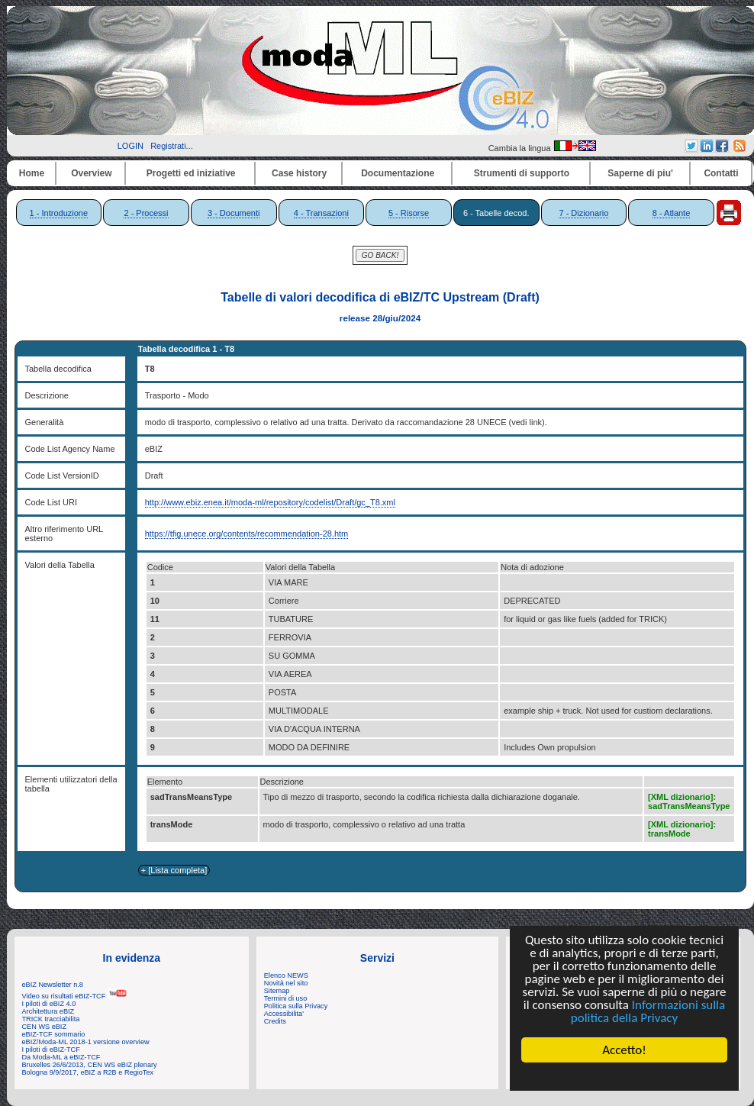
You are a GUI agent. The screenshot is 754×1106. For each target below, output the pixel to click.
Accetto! (624, 1050)
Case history (299, 173)
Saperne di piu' (640, 173)
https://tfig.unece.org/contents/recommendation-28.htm (247, 533)
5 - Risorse (408, 213)
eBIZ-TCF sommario (53, 1034)
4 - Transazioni (321, 213)
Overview (91, 173)
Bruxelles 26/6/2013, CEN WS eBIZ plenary (89, 1065)
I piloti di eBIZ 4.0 (49, 1004)
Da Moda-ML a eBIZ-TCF (61, 1057)
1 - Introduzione (59, 213)
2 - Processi (146, 213)
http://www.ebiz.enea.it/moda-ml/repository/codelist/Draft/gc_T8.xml (270, 502)
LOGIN (130, 145)
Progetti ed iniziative (191, 173)
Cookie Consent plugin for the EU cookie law (624, 1076)
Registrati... (171, 145)
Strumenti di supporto (521, 173)
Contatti (721, 173)
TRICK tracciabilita (51, 1019)
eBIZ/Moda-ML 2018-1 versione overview (86, 1042)
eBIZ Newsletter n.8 (52, 984)
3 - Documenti (233, 213)
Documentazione (397, 173)
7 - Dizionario (583, 213)
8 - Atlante (671, 213)
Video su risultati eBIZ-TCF (74, 996)
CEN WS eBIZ (44, 1026)
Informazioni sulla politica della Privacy (648, 1011)
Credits (275, 1021)
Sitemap (277, 991)
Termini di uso (285, 998)
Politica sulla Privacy (295, 1006)
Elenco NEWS (286, 975)
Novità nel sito (286, 983)
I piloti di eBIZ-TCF (51, 1049)
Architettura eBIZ (48, 1011)
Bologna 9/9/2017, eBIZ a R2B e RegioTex (88, 1072)
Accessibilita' (284, 1013)
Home (31, 173)
